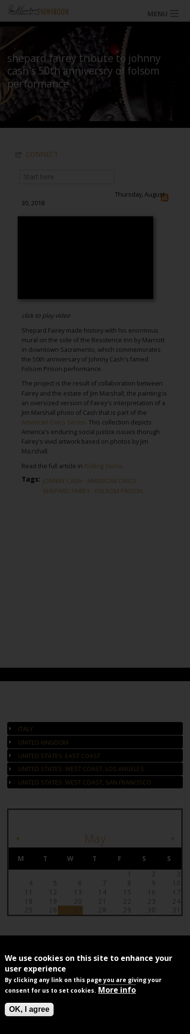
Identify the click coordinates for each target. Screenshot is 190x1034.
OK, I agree (29, 1009)
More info (117, 989)
